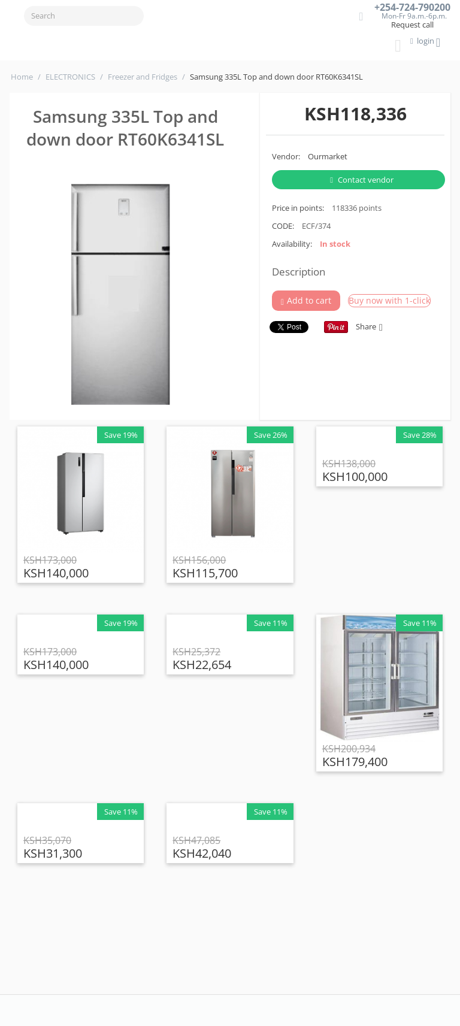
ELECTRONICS (70, 76)
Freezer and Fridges (142, 76)
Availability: (292, 243)
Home (22, 76)
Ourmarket (327, 156)
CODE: (283, 225)
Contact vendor (362, 179)
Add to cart (306, 301)
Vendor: (286, 156)
